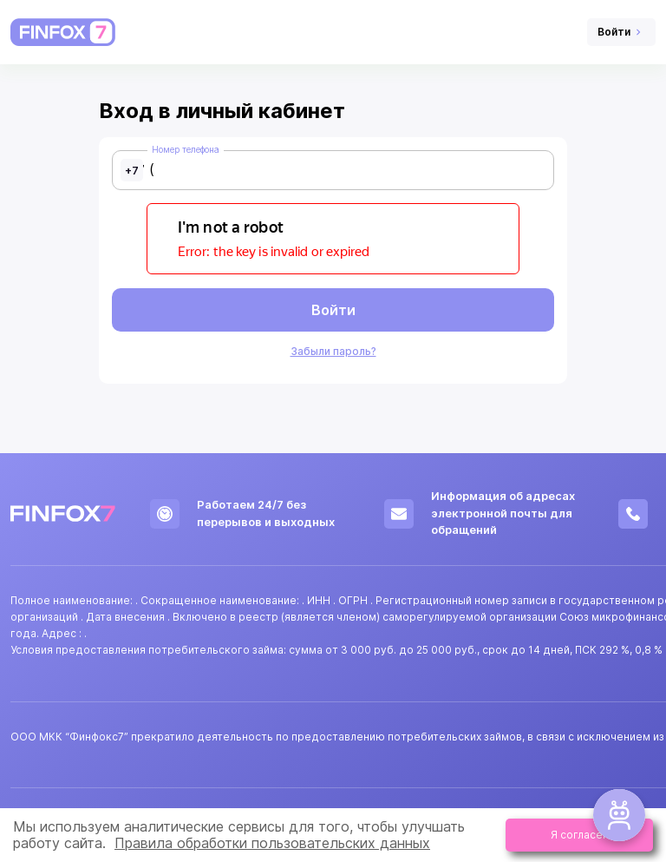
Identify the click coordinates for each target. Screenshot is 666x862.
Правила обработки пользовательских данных (272, 843)
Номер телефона (185, 149)
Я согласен (580, 834)
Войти (333, 310)
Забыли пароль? (333, 351)
